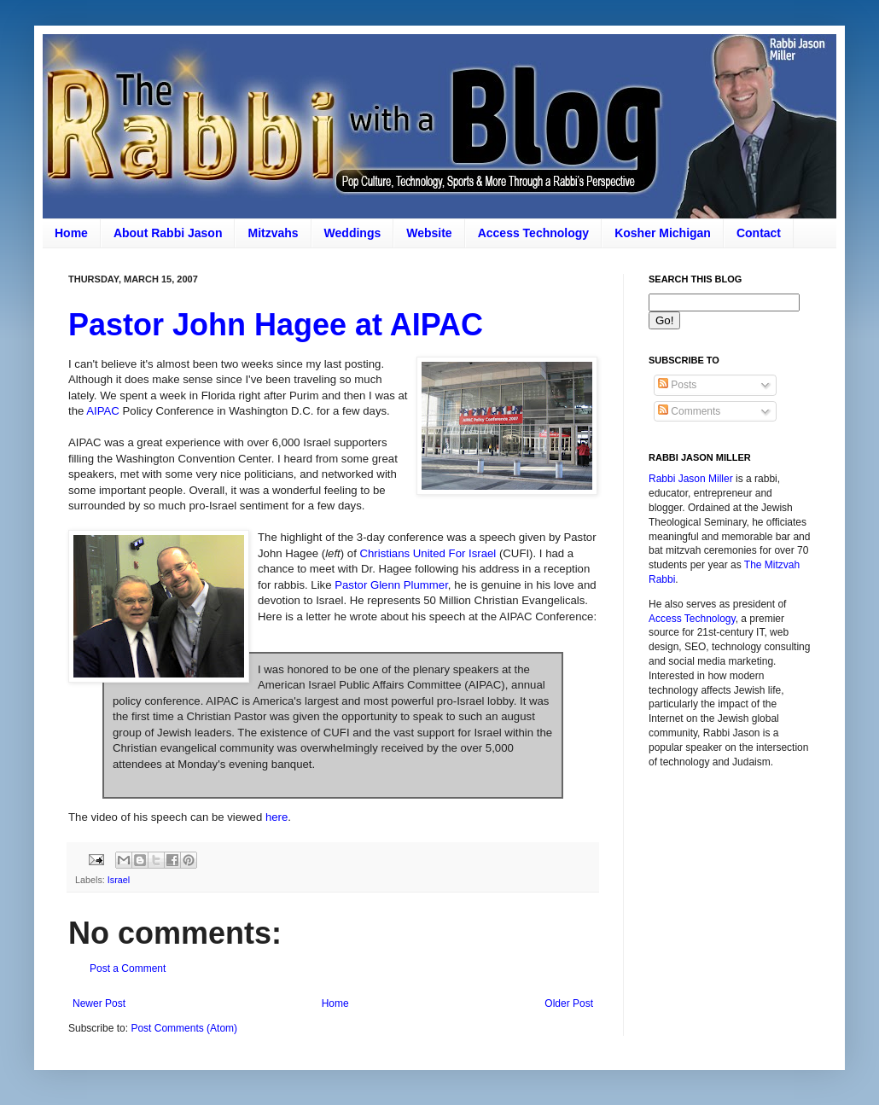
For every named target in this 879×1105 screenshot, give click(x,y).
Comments (689, 411)
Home (71, 233)
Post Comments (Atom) (184, 1028)
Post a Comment (128, 968)
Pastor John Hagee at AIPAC (275, 324)
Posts (677, 385)
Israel (119, 880)
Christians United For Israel (428, 553)
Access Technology (533, 233)
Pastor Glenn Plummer (391, 585)
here (276, 817)
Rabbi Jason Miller (691, 479)
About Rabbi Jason (168, 233)
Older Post (568, 1003)
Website (428, 233)
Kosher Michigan (662, 233)
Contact (758, 233)
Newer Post (99, 1003)
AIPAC (102, 410)
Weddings (352, 233)
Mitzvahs (272, 233)
